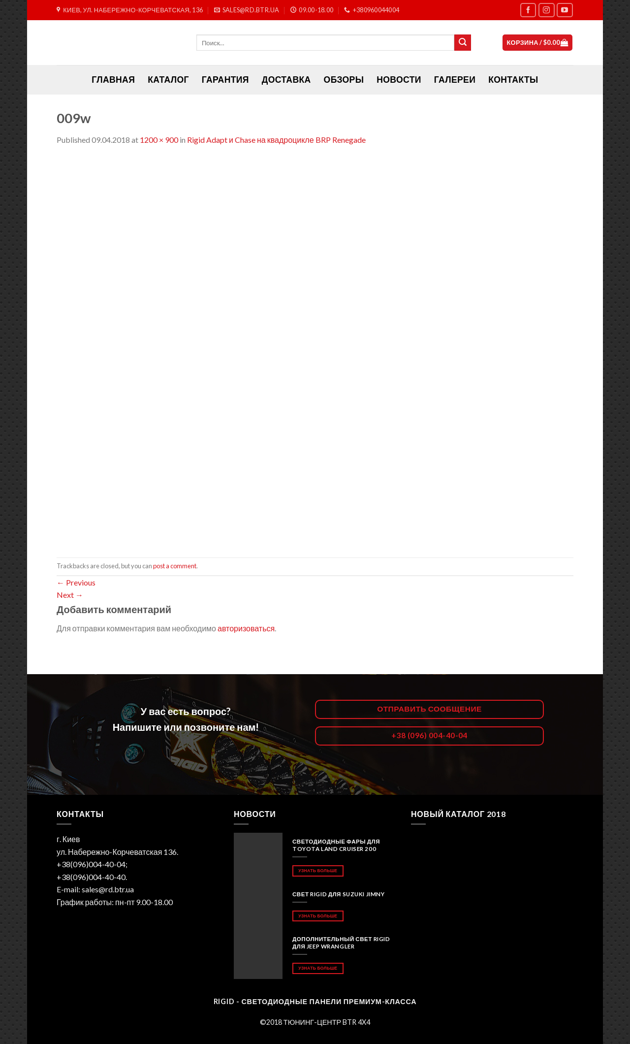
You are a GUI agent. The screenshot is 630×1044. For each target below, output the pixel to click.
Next (70, 594)
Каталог (168, 79)
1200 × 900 (159, 139)
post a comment (174, 566)
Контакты (513, 79)
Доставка (286, 79)
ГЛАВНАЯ (113, 79)
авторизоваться (246, 628)
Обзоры (344, 79)
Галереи (454, 79)
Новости (399, 79)
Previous (76, 582)
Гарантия (225, 79)
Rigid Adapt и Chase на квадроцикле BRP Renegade (276, 139)
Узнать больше (317, 870)
